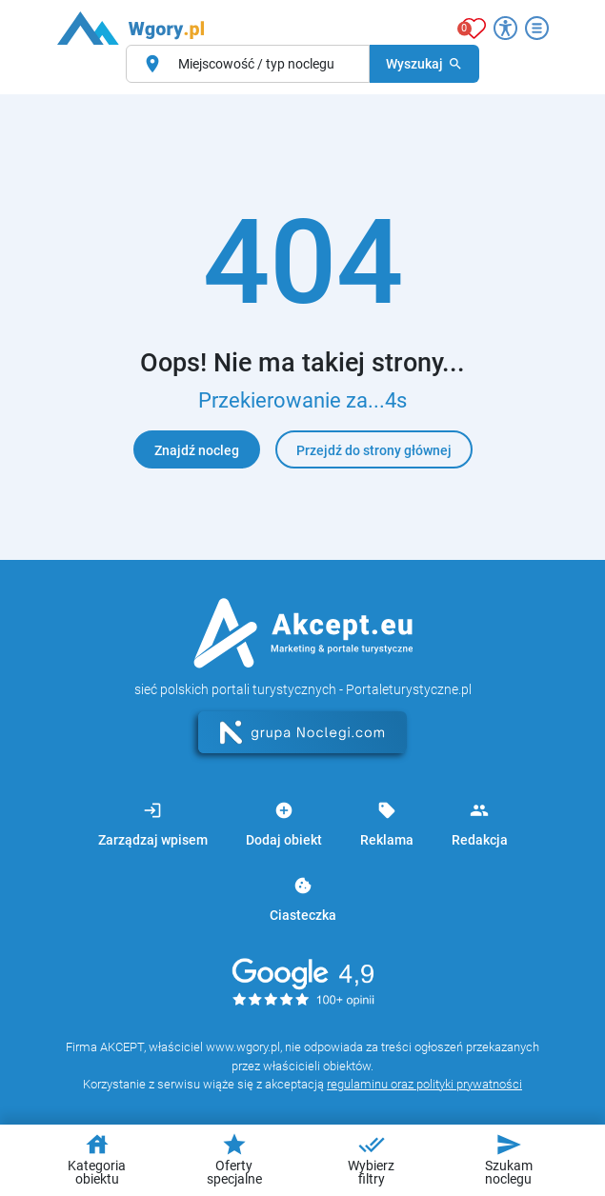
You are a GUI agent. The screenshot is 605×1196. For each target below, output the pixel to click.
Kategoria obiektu (97, 1158)
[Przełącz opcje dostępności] (505, 28)
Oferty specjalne (234, 1158)
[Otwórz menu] (537, 28)
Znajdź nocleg (196, 450)
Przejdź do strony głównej (374, 450)
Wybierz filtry (371, 1158)
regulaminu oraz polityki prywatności (424, 1084)
